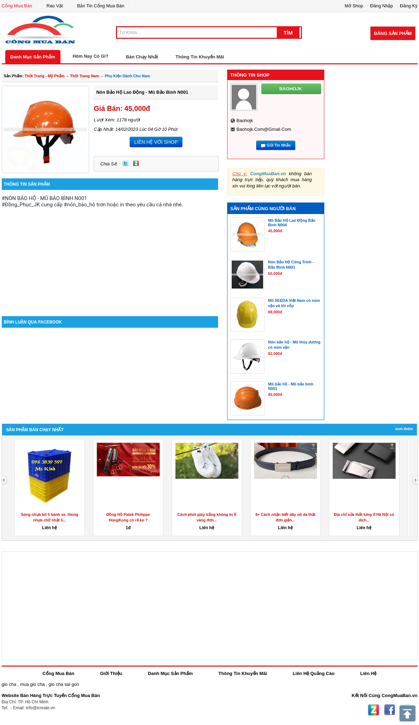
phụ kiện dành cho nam (127, 76)
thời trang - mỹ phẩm (44, 76)
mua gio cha (32, 684)
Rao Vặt (54, 5)
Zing (136, 163)
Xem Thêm (404, 429)
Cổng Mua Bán (17, 5)
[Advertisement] (110, 257)
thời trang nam (84, 76)
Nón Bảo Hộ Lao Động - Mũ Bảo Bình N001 (142, 92)
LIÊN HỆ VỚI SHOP (156, 142)
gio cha (9, 684)
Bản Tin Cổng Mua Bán (100, 5)
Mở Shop (354, 5)
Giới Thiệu (111, 673)
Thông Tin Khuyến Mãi (199, 56)
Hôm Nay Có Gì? (91, 56)
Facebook (389, 710)
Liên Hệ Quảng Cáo (313, 673)
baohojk (245, 120)
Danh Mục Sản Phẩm (32, 56)
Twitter (125, 163)
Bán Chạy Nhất (142, 56)
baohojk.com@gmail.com (264, 129)
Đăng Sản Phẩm (393, 33)
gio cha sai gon (64, 684)
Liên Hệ (368, 673)
